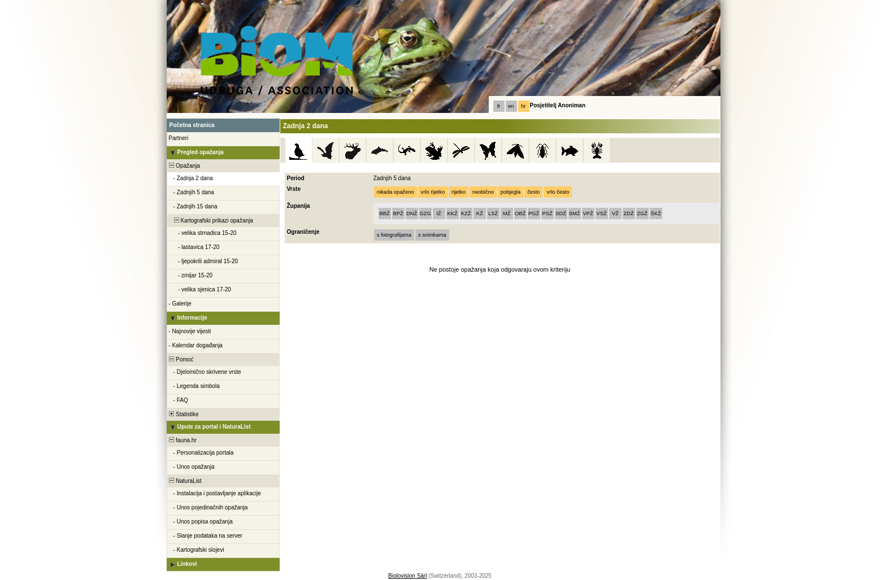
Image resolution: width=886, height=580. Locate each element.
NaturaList (185, 481)
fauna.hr (182, 440)
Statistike (183, 414)
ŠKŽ (656, 213)
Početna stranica (192, 125)
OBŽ (520, 213)
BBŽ (385, 213)
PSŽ (547, 213)
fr (499, 106)
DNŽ (411, 213)
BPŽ (398, 213)
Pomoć (181, 359)
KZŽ (466, 213)
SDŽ (560, 213)
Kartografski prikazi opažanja (210, 220)
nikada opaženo (395, 192)
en (511, 106)
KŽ (479, 213)
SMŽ (574, 213)
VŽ (615, 213)
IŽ (439, 213)
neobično (483, 192)
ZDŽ (629, 213)
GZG (425, 213)
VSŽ (602, 213)
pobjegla (510, 192)
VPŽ (588, 213)
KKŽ (453, 213)
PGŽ (533, 213)
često (533, 192)
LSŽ (493, 213)
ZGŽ (642, 213)
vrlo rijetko (433, 192)
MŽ (506, 213)
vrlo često (557, 192)
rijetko (458, 192)
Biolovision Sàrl (407, 576)
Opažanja (184, 166)
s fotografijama (394, 235)
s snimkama (432, 235)
